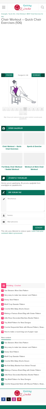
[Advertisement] (23, 49)
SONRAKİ (36, 75)
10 (41, 109)
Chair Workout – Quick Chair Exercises (11, 147)
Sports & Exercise (34, 146)
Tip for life (11, 14)
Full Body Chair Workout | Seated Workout (12, 168)
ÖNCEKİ (9, 75)
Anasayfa (4, 14)
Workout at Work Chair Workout (34, 168)
